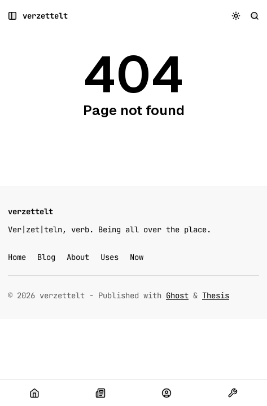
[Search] (255, 16)
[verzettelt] (45, 16)
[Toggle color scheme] (236, 16)
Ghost (177, 295)
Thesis (215, 295)
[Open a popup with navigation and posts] (12, 16)
